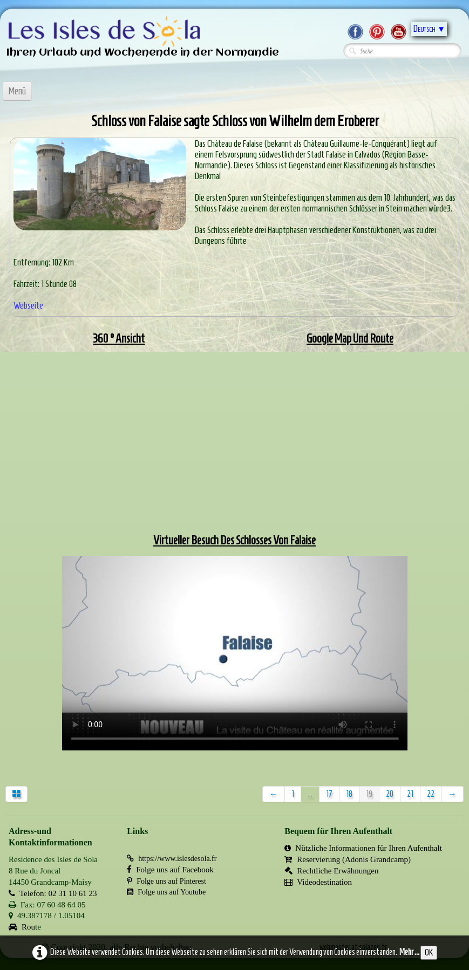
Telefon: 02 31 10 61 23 (53, 893)
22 (430, 793)
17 (329, 793)
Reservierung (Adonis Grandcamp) (347, 859)
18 (349, 793)
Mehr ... (409, 952)
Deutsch (429, 28)
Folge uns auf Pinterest (166, 881)
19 (369, 793)
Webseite (28, 305)
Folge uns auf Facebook (170, 869)
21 (410, 793)
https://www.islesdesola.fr (171, 859)
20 (389, 793)
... (310, 793)
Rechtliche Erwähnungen (331, 870)
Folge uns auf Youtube (166, 892)
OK (429, 952)
